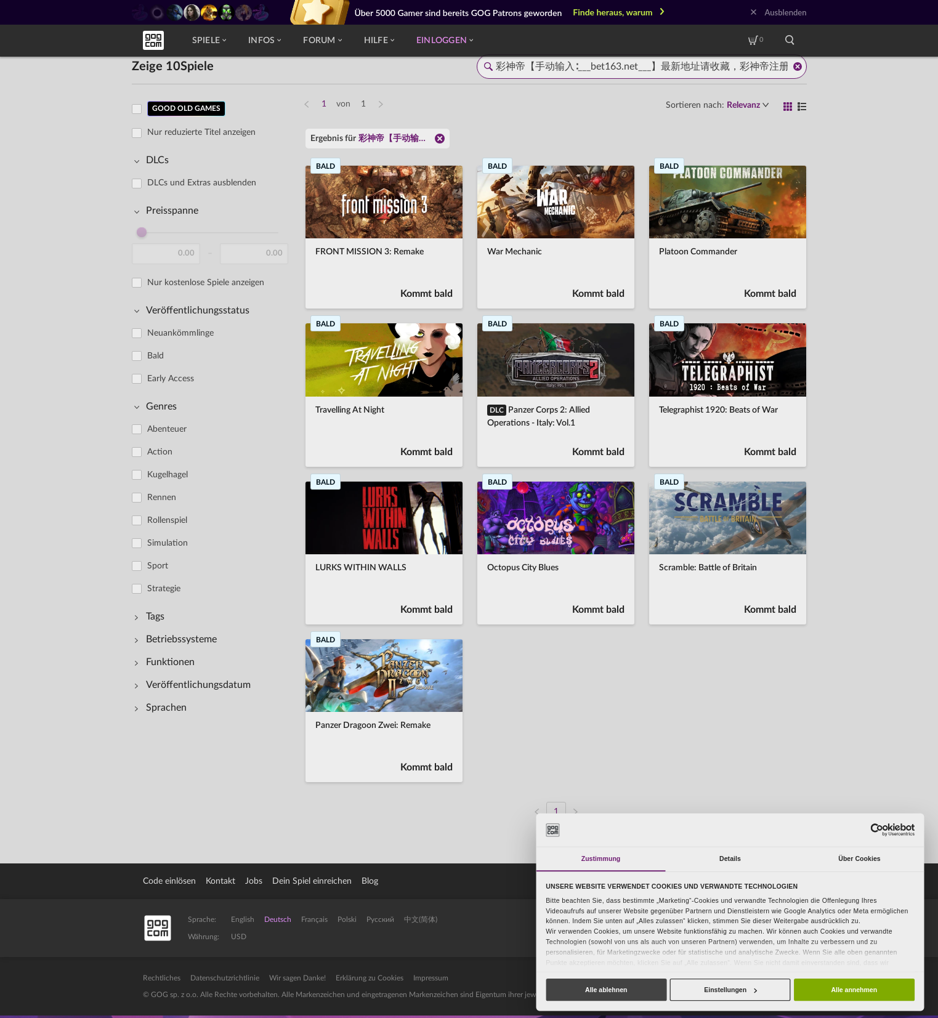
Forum (322, 40)
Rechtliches (161, 978)
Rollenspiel (167, 520)
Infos (264, 40)
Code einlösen (169, 881)
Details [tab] (730, 858)
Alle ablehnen (606, 989)
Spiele (209, 40)
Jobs (253, 881)
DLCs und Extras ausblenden (201, 183)
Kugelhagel (167, 475)
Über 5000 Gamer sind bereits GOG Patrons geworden (458, 12)
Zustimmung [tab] (601, 858)
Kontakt (220, 881)
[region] (213, 453)
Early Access (170, 378)
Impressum (430, 978)
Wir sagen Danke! (297, 978)
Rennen (161, 497)
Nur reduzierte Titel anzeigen (201, 132)
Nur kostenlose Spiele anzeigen (205, 282)
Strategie (163, 588)
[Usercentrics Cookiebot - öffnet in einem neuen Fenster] (877, 829)
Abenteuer (167, 429)
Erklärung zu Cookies (369, 978)
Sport (157, 566)
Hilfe (379, 40)
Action (159, 452)
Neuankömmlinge (180, 333)
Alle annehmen (854, 989)
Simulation (167, 543)
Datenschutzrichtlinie (224, 978)
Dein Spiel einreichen (312, 881)
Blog (370, 881)
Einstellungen (730, 989)
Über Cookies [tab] (859, 858)
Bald (155, 356)
